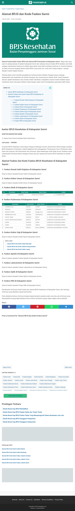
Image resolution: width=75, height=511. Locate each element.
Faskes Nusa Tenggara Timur (58, 390)
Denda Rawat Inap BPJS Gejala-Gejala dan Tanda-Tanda (22, 412)
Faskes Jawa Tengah (46, 380)
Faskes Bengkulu (51, 377)
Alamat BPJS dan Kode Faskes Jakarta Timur (15, 459)
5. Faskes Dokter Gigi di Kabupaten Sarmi (27, 112)
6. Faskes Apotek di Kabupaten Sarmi (25, 114)
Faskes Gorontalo (63, 377)
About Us (21, 499)
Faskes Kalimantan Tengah (48, 384)
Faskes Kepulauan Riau (45, 387)
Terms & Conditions (47, 499)
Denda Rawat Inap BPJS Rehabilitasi (15, 409)
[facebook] (9, 307)
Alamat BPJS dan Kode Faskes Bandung (14, 452)
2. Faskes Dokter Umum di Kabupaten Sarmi (28, 105)
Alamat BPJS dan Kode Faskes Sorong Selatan (21, 246)
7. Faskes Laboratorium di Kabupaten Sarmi (27, 116)
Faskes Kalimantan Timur (10, 387)
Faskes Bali (16, 377)
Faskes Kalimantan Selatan (29, 384)
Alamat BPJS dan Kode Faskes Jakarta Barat (15, 462)
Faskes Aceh (7, 377)
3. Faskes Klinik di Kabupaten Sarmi (25, 107)
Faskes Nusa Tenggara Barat (38, 390)
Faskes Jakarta (7, 380)
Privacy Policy (59, 499)
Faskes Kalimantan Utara (28, 387)
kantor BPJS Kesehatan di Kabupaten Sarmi (23, 92)
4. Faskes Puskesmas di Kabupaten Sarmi (27, 109)
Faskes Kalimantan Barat (10, 384)
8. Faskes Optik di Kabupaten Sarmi (25, 118)
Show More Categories (15, 395)
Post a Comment (16, 19)
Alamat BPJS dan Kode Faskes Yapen (18, 249)
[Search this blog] (72, 2)
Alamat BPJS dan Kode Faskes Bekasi (13, 449)
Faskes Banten (38, 377)
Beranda (14, 499)
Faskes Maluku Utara (21, 390)
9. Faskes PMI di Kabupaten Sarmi (24, 121)
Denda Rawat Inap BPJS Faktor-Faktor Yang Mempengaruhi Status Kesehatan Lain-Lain (33, 415)
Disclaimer (37, 499)
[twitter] (23, 307)
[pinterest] (37, 307)
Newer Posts (7, 367)
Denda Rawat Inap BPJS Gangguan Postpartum (19, 419)
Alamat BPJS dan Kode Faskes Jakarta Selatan (16, 456)
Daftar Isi (6, 88)
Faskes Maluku (7, 390)
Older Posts (68, 367)
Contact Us (29, 499)
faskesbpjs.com (42, 506)
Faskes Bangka (27, 377)
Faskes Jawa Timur (61, 380)
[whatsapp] (52, 307)
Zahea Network (40, 508)
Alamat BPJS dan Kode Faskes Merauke (19, 244)
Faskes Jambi (19, 380)
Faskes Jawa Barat (31, 380)
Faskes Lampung (60, 387)
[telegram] (66, 307)
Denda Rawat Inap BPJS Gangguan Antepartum (19, 422)
